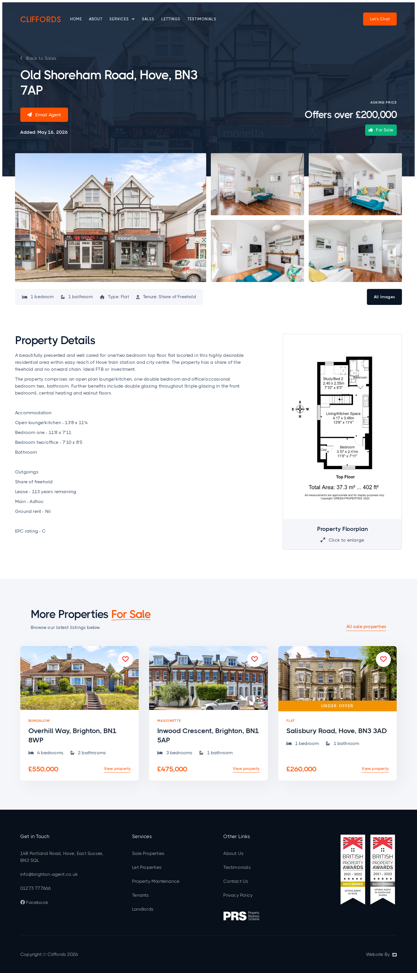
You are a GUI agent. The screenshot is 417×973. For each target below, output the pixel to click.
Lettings (170, 19)
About (96, 19)
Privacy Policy (238, 895)
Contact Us (235, 881)
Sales (148, 19)
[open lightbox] (110, 217)
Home (76, 19)
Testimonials (201, 19)
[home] (40, 19)
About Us (233, 853)
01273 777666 (35, 888)
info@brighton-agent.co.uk (49, 874)
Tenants (140, 895)
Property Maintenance (155, 881)
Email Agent (44, 114)
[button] (122, 19)
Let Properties (147, 867)
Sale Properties (148, 853)
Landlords (142, 909)
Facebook (34, 902)
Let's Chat (380, 19)
